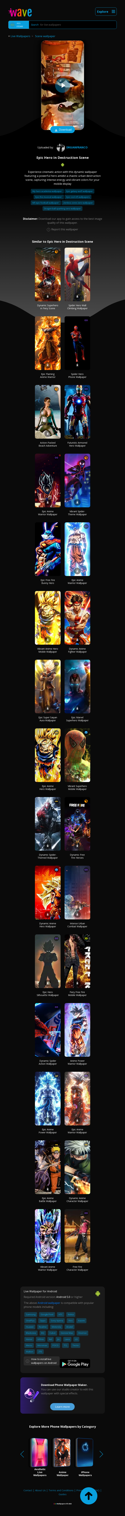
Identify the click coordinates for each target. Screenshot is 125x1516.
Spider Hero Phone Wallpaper (77, 375)
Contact (28, 1490)
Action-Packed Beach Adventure (48, 444)
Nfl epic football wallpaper (45, 202)
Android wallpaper (49, 1303)
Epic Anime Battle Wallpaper (48, 1200)
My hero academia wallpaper (47, 191)
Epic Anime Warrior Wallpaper (47, 513)
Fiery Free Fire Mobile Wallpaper (77, 994)
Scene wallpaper (45, 36)
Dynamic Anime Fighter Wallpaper (77, 650)
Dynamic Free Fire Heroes (77, 856)
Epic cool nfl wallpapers (78, 196)
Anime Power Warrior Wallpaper (77, 1062)
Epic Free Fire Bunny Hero (48, 581)
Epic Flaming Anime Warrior (47, 375)
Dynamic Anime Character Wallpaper (77, 1200)
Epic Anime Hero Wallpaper (47, 787)
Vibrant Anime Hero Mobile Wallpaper (47, 650)
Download (63, 130)
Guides (63, 1494)
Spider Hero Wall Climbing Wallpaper (77, 307)
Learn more (62, 1407)
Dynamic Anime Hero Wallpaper (47, 925)
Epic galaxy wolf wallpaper (79, 191)
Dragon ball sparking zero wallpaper (62, 208)
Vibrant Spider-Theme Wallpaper (77, 513)
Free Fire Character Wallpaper (77, 1268)
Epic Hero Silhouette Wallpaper (48, 994)
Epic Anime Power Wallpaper (48, 1131)
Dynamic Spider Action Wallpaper (48, 1062)
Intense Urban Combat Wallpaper (77, 925)
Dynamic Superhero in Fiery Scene (47, 307)
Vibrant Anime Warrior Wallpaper (47, 1268)
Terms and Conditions (61, 1490)
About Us (40, 1490)
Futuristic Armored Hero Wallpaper (77, 444)
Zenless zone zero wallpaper (78, 202)
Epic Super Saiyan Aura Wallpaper (47, 719)
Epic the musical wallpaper (48, 196)
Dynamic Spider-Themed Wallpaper (48, 856)
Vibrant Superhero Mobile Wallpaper (77, 787)
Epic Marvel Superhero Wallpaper (77, 719)
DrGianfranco (72, 147)
